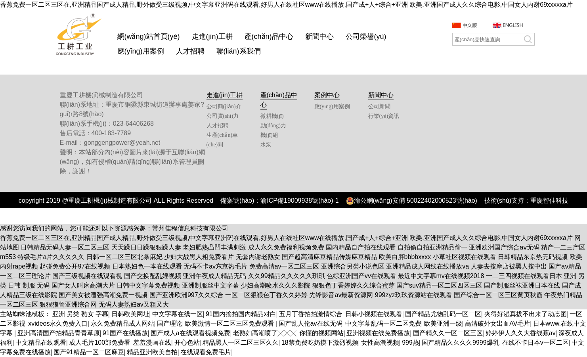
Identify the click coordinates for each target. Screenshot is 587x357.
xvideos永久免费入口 (58, 323)
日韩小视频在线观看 (373, 314)
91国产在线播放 (125, 333)
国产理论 (169, 323)
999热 (410, 342)
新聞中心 (319, 36)
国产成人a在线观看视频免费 (190, 333)
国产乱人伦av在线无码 (310, 323)
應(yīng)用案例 (140, 51)
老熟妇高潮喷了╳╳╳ (264, 333)
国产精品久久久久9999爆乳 (460, 342)
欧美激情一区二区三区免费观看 (230, 323)
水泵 (266, 145)
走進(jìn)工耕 (212, 36)
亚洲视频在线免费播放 (378, 333)
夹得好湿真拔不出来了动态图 (525, 314)
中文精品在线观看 (40, 342)
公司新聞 (379, 106)
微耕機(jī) (272, 116)
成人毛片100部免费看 (99, 342)
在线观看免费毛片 (205, 352)
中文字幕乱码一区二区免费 (383, 323)
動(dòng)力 (273, 126)
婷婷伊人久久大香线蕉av (521, 333)
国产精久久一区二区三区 (448, 333)
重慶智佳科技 (549, 200)
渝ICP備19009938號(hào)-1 (299, 200)
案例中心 (327, 95)
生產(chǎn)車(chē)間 (222, 140)
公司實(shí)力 (223, 116)
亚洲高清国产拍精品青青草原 (58, 333)
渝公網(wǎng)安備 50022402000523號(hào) (411, 201)
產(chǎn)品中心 (269, 36)
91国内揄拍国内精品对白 (241, 314)
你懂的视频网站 (321, 333)
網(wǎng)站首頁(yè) (148, 36)
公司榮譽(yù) (366, 36)
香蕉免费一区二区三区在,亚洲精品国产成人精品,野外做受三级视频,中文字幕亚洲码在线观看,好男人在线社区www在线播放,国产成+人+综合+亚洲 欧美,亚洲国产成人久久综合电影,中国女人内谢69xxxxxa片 (286, 4)
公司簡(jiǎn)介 (224, 106)
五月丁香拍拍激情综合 (310, 314)
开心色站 (187, 342)
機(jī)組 (269, 135)
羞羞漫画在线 (152, 342)
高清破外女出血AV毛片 (497, 323)
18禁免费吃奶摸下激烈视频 (319, 342)
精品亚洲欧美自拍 (152, 352)
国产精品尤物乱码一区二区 (443, 314)
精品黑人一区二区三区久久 (241, 342)
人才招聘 (190, 51)
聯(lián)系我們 (238, 51)
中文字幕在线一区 (177, 314)
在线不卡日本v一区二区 (535, 342)
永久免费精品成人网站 (122, 323)
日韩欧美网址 (130, 314)
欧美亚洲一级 (443, 323)
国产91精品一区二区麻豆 (89, 352)
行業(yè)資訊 (384, 116)
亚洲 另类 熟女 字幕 (80, 314)
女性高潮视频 (380, 342)
